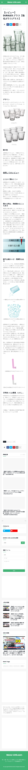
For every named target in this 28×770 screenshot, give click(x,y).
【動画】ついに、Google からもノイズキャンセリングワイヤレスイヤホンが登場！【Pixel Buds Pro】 (13, 492)
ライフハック (16, 666)
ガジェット (9, 9)
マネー (11, 666)
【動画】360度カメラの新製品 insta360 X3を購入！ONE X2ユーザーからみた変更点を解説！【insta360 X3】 (14, 473)
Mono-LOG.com (14, 2)
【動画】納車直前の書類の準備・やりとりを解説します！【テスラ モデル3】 (17, 624)
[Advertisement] (12, 586)
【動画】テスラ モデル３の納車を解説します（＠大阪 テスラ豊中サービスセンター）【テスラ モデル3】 (17, 609)
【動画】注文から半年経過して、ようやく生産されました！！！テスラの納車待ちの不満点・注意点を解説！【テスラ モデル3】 (17, 617)
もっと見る (22, 454)
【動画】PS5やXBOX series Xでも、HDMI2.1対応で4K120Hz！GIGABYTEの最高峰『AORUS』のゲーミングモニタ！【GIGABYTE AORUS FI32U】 (14, 512)
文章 (14, 441)
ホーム (4, 9)
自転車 (22, 666)
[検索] (12, 543)
